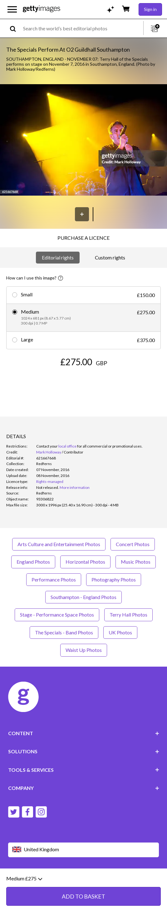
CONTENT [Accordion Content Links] (83, 733)
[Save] (82, 214)
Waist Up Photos (84, 650)
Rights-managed (49, 481)
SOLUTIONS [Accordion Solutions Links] (83, 751)
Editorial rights (58, 257)
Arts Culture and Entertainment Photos (58, 544)
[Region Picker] (83, 850)
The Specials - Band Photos (64, 632)
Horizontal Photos (85, 562)
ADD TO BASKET (83, 897)
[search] (15, 28)
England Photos (33, 562)
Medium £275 (24, 880)
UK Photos (120, 632)
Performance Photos (54, 579)
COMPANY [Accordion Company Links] (83, 788)
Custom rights (110, 257)
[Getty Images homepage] (41, 9)
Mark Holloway (48, 452)
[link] (47, 487)
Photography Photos (113, 579)
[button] (83, 140)
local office (67, 446)
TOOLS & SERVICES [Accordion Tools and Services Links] (83, 770)
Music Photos (135, 562)
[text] (82, 28)
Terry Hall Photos (128, 614)
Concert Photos (133, 544)
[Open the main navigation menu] (12, 9)
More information (75, 487)
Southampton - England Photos (83, 597)
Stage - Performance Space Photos (57, 614)
